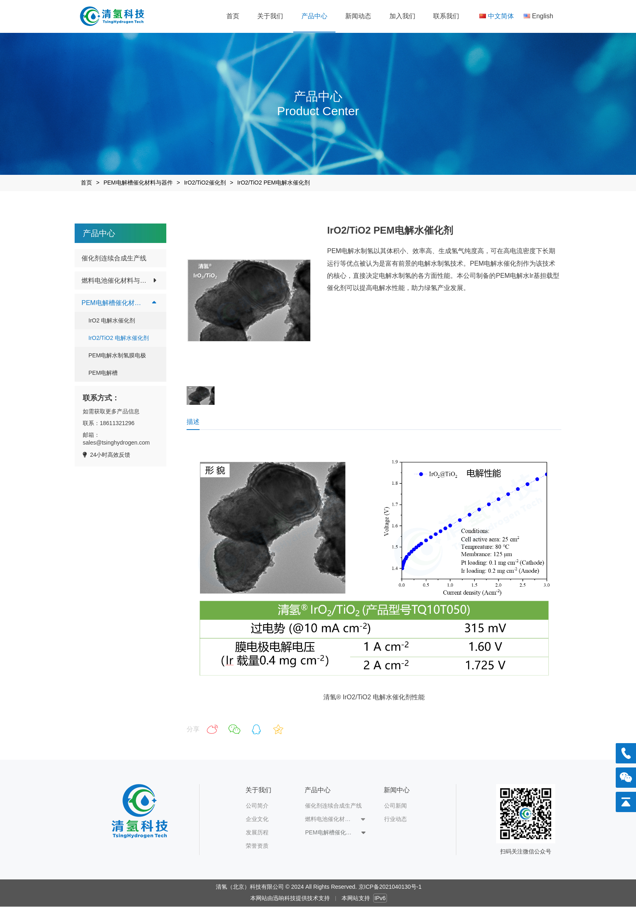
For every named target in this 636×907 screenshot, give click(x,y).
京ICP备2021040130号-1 (390, 886)
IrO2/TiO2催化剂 (205, 182)
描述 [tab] (193, 421)
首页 (86, 182)
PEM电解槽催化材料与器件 (137, 182)
